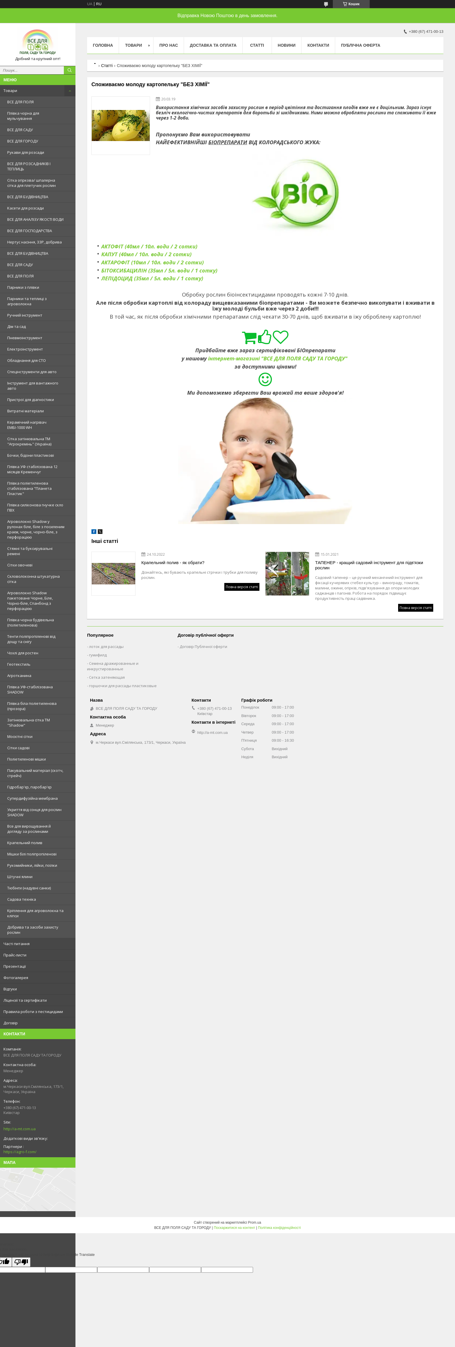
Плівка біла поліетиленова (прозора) (32, 706)
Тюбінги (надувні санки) (29, 888)
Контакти (318, 45)
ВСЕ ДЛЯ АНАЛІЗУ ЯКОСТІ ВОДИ (35, 219)
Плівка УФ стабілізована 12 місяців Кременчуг (32, 469)
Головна (103, 45)
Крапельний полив (24, 842)
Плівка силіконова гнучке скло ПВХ (35, 507)
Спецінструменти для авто (32, 371)
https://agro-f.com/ (20, 1151)
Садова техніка (21, 899)
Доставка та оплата (213, 45)
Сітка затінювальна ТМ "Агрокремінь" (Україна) (29, 441)
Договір (10, 1022)
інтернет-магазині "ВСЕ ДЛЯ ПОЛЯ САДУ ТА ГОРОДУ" (277, 358)
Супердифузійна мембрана (32, 798)
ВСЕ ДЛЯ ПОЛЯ (20, 101)
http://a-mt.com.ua (19, 1128)
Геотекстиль (18, 664)
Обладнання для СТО (26, 360)
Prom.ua (254, 1222)
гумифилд (98, 655)
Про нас (168, 45)
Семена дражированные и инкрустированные (112, 666)
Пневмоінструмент (24, 337)
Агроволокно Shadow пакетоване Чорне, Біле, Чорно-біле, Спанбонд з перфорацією (30, 600)
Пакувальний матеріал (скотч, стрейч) (35, 773)
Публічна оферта (360, 45)
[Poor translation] (21, 1262)
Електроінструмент (25, 349)
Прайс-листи (14, 955)
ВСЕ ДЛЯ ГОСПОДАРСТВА (29, 230)
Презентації (14, 966)
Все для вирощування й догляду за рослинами (29, 829)
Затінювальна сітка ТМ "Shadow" (28, 722)
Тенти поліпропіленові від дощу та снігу (31, 639)
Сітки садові (18, 747)
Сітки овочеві (19, 565)
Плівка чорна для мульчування (23, 116)
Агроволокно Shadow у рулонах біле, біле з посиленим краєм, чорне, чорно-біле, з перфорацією (35, 529)
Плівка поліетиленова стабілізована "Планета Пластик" (29, 488)
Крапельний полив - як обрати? (172, 562)
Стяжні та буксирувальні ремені (30, 551)
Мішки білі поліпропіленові (32, 854)
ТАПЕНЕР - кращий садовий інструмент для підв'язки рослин (369, 565)
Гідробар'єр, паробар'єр (29, 787)
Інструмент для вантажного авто (32, 385)
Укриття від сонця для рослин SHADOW (34, 812)
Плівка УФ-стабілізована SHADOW (30, 689)
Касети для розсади (25, 208)
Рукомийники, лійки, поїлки (32, 865)
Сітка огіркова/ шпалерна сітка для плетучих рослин (31, 183)
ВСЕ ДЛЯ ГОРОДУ (22, 141)
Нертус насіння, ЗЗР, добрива (34, 242)
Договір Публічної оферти (203, 646)
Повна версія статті (242, 586)
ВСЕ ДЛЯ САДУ (20, 129)
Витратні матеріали (25, 411)
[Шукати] (69, 70)
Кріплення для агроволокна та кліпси (35, 913)
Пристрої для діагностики (30, 399)
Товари (10, 90)
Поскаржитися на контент (234, 1228)
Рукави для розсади (25, 152)
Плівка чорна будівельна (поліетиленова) (30, 622)
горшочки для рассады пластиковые (123, 685)
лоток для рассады (106, 646)
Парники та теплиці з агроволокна (27, 301)
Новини (286, 45)
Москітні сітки (19, 736)
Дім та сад (16, 326)
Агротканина (19, 675)
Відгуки (10, 989)
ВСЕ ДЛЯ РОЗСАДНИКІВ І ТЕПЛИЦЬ (28, 166)
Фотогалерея (15, 977)
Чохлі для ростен (22, 653)
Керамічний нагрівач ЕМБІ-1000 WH (26, 425)
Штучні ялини (19, 876)
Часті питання (16, 943)
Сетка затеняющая (107, 677)
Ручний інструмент (24, 315)
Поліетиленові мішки (26, 759)
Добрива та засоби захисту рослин (32, 930)
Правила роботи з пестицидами (33, 1011)
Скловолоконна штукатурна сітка (33, 579)
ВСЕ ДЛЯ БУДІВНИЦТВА (27, 196)
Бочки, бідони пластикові (30, 455)
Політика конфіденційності (279, 1228)
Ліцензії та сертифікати (25, 1000)
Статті (257, 45)
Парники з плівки (23, 287)
